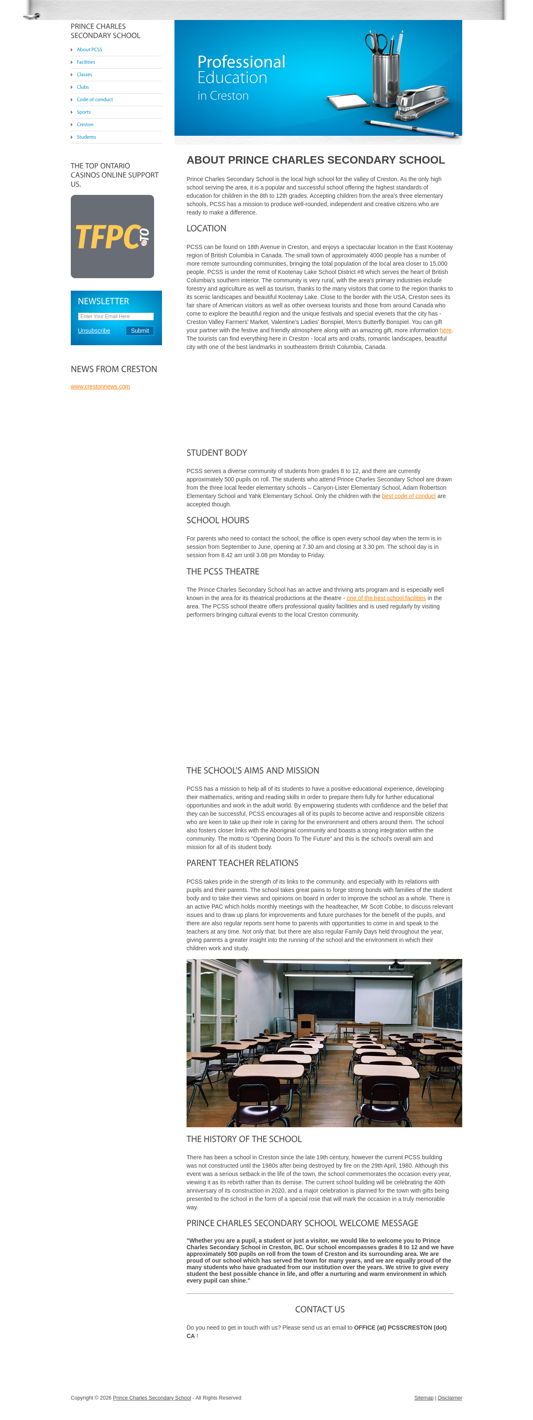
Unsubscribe (94, 330)
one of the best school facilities (386, 598)
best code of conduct (409, 496)
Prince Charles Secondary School (152, 1398)
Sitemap (423, 1398)
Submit (140, 330)
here (446, 330)
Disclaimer (450, 1398)
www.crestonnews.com (100, 386)
